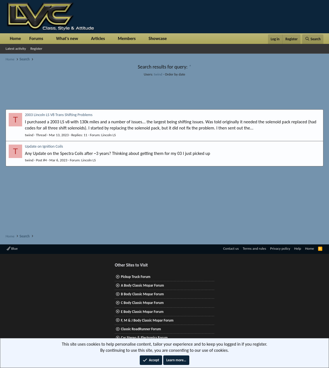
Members (127, 38)
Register (37, 48)
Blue (12, 248)
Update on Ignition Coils (44, 146)
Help (297, 248)
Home (15, 38)
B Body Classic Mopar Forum (142, 294)
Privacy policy (280, 248)
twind (158, 74)
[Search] (312, 39)
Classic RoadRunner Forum (141, 329)
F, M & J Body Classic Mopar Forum (147, 320)
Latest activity (16, 48)
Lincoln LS (108, 135)
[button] (48, 38)
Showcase (157, 38)
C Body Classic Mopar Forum (142, 303)
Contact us (231, 248)
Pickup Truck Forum (135, 277)
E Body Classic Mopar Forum (142, 312)
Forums (36, 38)
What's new (67, 38)
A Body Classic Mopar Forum (142, 285)
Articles (98, 38)
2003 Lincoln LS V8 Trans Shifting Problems (58, 114)
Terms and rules (254, 248)
